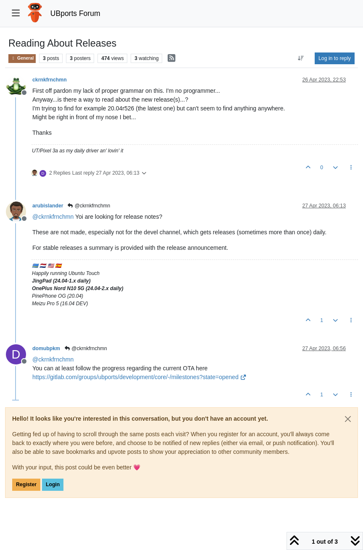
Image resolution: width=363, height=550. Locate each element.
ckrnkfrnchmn (49, 80)
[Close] (348, 419)
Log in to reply (334, 58)
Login (53, 484)
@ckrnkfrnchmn (88, 206)
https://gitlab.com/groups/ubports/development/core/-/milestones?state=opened (139, 377)
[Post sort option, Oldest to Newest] (301, 58)
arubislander (47, 206)
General (22, 58)
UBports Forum (75, 13)
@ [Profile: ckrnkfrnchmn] (53, 216)
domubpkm (46, 348)
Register (26, 484)
